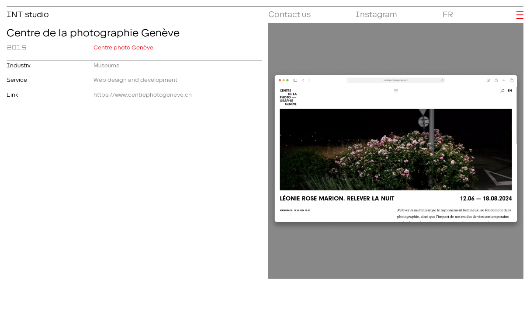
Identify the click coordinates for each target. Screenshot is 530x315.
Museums (106, 64)
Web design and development (135, 78)
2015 (17, 46)
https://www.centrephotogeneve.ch (143, 93)
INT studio (28, 12)
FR (448, 12)
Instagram (376, 12)
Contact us (289, 12)
